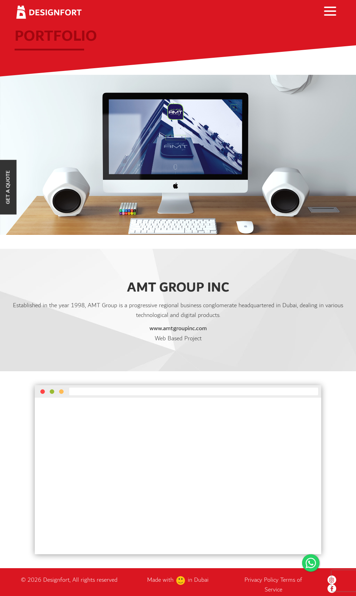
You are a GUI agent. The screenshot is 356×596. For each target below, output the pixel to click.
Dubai (201, 579)
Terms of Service (283, 584)
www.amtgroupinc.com (178, 328)
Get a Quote (8, 187)
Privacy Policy (262, 579)
